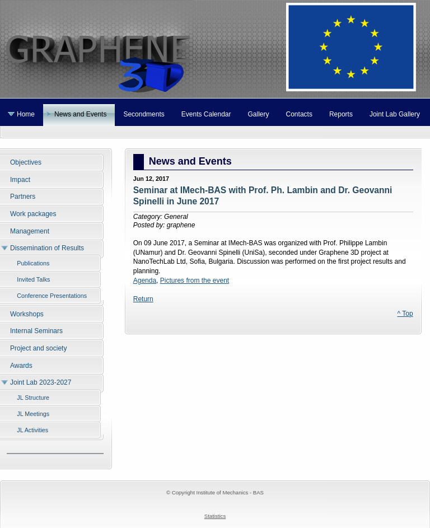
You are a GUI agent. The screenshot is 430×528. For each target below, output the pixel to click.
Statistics (215, 516)
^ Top (405, 313)
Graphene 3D (215, 49)
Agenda (144, 280)
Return (143, 299)
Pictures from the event (194, 280)
